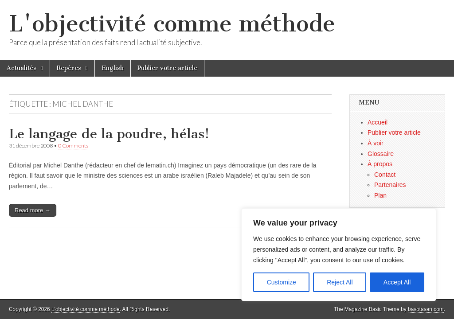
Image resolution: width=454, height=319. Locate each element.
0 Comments (73, 145)
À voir (376, 143)
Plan (380, 195)
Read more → (33, 210)
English (113, 68)
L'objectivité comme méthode (172, 23)
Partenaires (390, 184)
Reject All (339, 282)
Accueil (377, 122)
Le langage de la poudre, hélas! (109, 134)
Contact (384, 174)
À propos (380, 163)
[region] (338, 254)
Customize (281, 282)
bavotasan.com (426, 309)
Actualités (21, 68)
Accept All (397, 282)
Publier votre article (167, 68)
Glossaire (381, 153)
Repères (69, 68)
